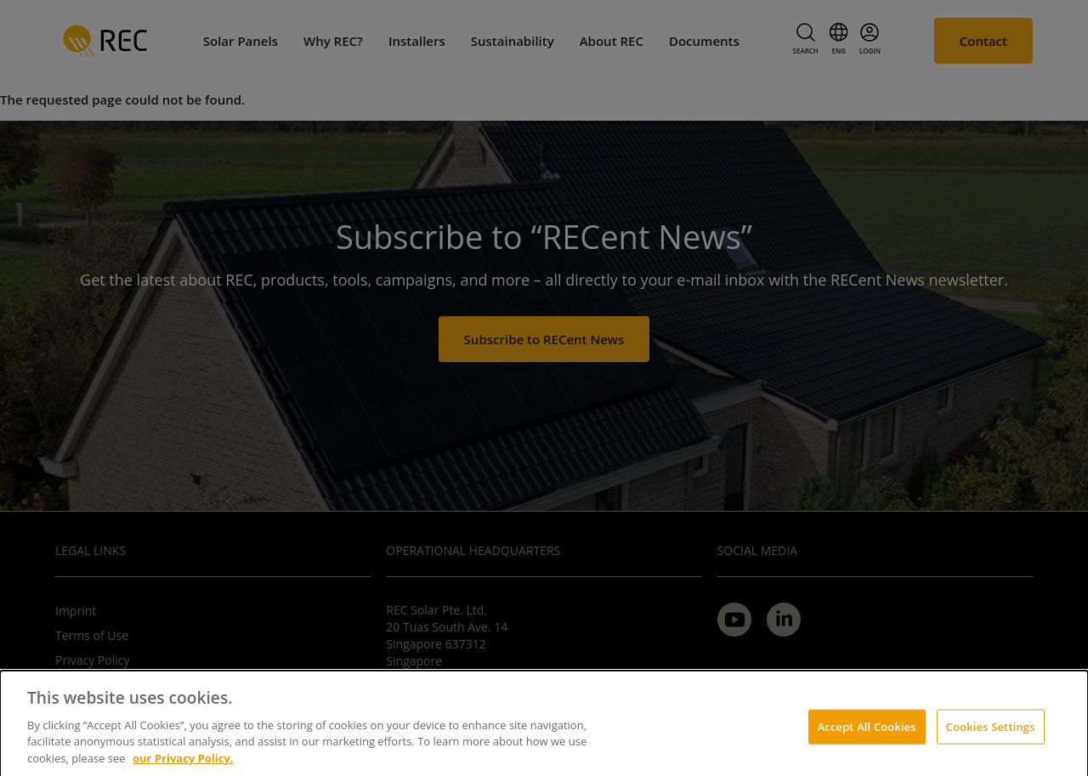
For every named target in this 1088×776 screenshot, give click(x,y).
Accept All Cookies (867, 731)
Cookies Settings (990, 731)
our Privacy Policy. (183, 764)
